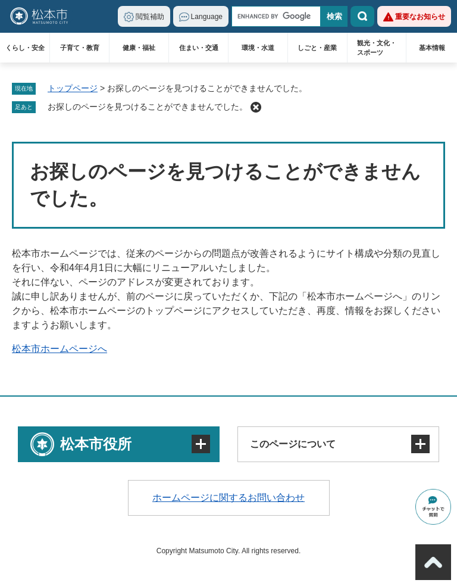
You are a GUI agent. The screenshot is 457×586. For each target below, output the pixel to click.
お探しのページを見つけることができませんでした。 (148, 106)
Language (207, 17)
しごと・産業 (317, 47)
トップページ (73, 88)
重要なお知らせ (420, 17)
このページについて (293, 444)
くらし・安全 (25, 47)
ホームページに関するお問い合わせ (228, 498)
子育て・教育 (79, 47)
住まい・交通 (198, 47)
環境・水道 (258, 47)
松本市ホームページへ (59, 349)
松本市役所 (96, 444)
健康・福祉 (139, 47)
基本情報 (432, 47)
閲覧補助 (150, 17)
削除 (256, 107)
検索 (362, 16)
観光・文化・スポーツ (376, 47)
